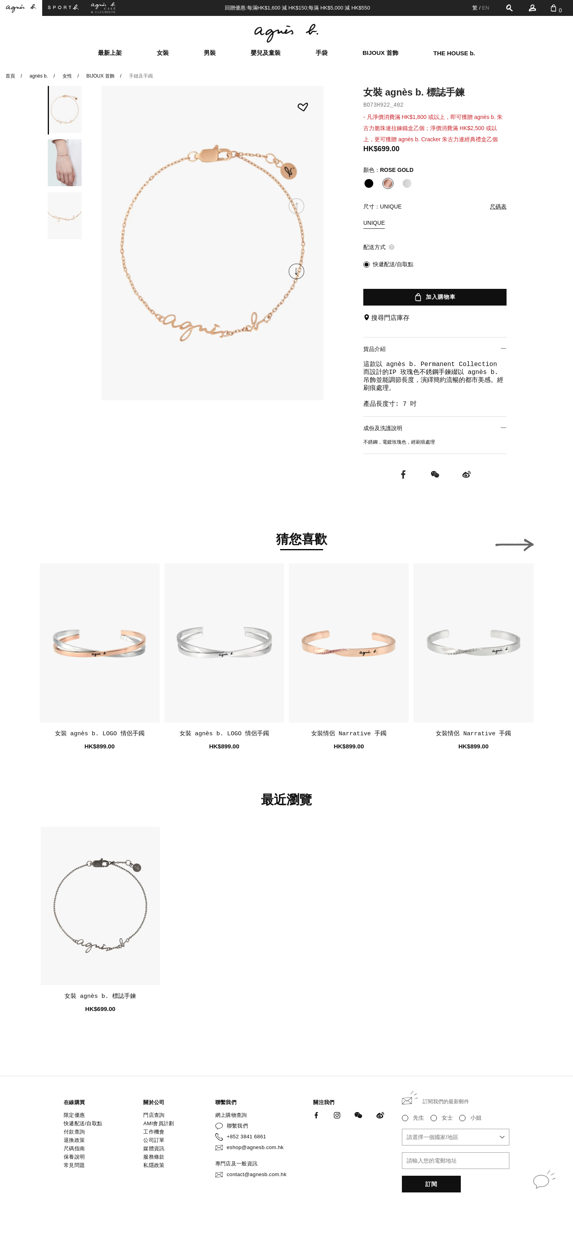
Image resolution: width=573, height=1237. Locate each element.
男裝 (210, 52)
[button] (296, 271)
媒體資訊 (153, 1148)
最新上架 (110, 52)
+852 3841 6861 (246, 1137)
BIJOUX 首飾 (380, 52)
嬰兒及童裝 (266, 52)
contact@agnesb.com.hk (256, 1174)
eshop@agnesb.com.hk (255, 1147)
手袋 (321, 52)
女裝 (163, 52)
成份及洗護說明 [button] (435, 428)
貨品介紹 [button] (435, 348)
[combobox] (455, 1137)
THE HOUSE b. (454, 53)
